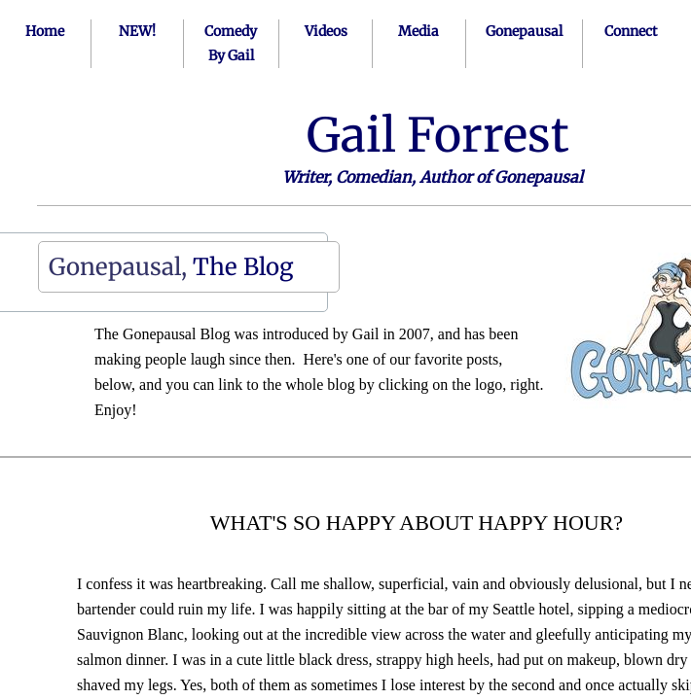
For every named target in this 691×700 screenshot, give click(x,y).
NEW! (137, 31)
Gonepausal (524, 31)
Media (418, 31)
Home (44, 31)
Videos (326, 31)
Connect (630, 31)
